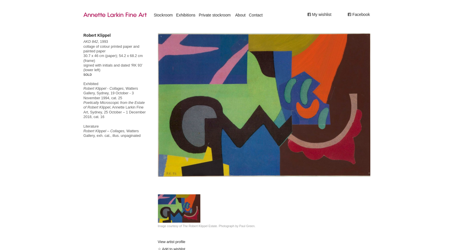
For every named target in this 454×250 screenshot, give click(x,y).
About (240, 15)
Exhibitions (185, 15)
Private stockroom (214, 15)
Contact (256, 15)
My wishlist (322, 14)
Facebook (361, 14)
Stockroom (163, 15)
